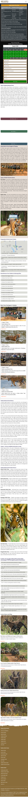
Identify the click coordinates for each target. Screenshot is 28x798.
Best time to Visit (4, 782)
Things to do (3, 777)
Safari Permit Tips (4, 773)
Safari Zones (13, 143)
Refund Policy (3, 734)
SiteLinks (2, 744)
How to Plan (3, 780)
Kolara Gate (3, 757)
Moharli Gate (3, 750)
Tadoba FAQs (3, 737)
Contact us (7, 790)
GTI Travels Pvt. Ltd (12, 788)
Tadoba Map (3, 739)
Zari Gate (2, 760)
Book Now (15, 81)
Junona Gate (3, 752)
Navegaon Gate (4, 759)
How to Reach (3, 778)
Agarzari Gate (3, 755)
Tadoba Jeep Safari (4, 770)
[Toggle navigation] (25, 2)
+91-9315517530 (15, 42)
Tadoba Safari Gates (4, 762)
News (26, 788)
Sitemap (2, 790)
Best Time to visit (13, 118)
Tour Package (13, 131)
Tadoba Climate (4, 736)
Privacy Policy (3, 732)
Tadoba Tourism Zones (5, 764)
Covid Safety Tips (4, 775)
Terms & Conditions (4, 730)
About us (2, 784)
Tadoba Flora (3, 741)
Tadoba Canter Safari (5, 771)
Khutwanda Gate (4, 753)
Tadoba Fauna (3, 743)
